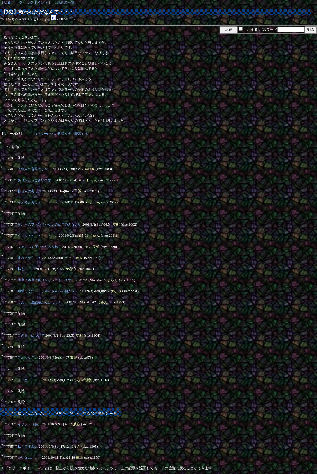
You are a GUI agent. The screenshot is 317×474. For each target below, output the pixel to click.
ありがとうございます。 (36, 180)
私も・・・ (26, 269)
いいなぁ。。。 (29, 457)
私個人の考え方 (29, 191)
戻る (7, 2)
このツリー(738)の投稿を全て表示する (59, 134)
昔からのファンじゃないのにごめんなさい (49, 224)
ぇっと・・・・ (29, 380)
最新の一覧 (66, 2)
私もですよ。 (28, 447)
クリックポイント (33, 2)
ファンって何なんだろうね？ (39, 247)
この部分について (31, 335)
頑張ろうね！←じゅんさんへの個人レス (48, 291)
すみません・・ (29, 258)
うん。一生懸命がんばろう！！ (41, 302)
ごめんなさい (28, 358)
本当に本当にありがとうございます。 (46, 280)
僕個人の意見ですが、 (34, 169)
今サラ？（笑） (29, 424)
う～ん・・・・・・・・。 (38, 236)
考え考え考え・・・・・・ (38, 202)
